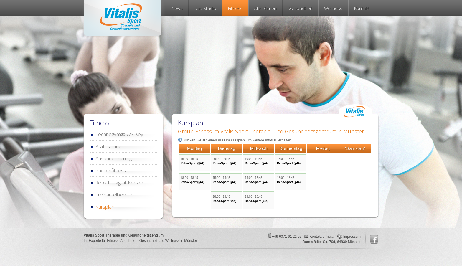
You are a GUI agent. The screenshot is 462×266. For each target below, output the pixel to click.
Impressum (352, 236)
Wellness (333, 8)
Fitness (235, 8)
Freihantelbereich (114, 194)
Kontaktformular (321, 236)
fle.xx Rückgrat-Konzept (120, 182)
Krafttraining (108, 146)
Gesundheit (300, 8)
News (177, 8)
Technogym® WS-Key (119, 134)
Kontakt (361, 8)
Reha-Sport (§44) (192, 163)
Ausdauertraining (113, 158)
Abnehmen (265, 8)
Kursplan (104, 206)
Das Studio (205, 8)
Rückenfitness (110, 170)
